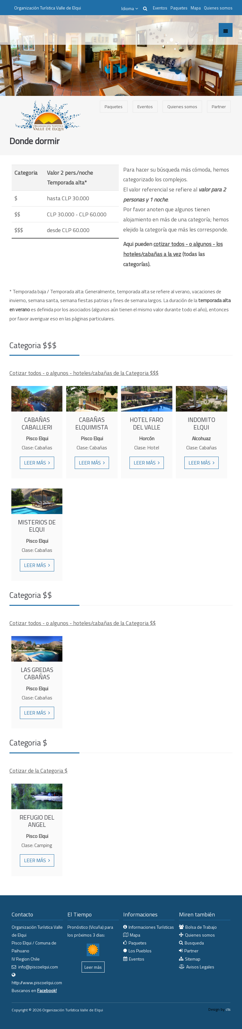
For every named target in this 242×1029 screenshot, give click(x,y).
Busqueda (194, 942)
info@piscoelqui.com (38, 966)
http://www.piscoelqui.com (37, 982)
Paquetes (178, 8)
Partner (219, 106)
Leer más (35, 462)
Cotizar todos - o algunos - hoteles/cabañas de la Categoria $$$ (83, 373)
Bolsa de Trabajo (201, 927)
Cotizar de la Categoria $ (38, 770)
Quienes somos (218, 8)
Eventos (160, 8)
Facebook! (47, 990)
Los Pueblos (140, 950)
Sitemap (192, 959)
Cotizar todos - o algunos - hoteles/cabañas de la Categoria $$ (82, 623)
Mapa (196, 8)
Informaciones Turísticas (151, 927)
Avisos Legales (200, 966)
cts (228, 1009)
